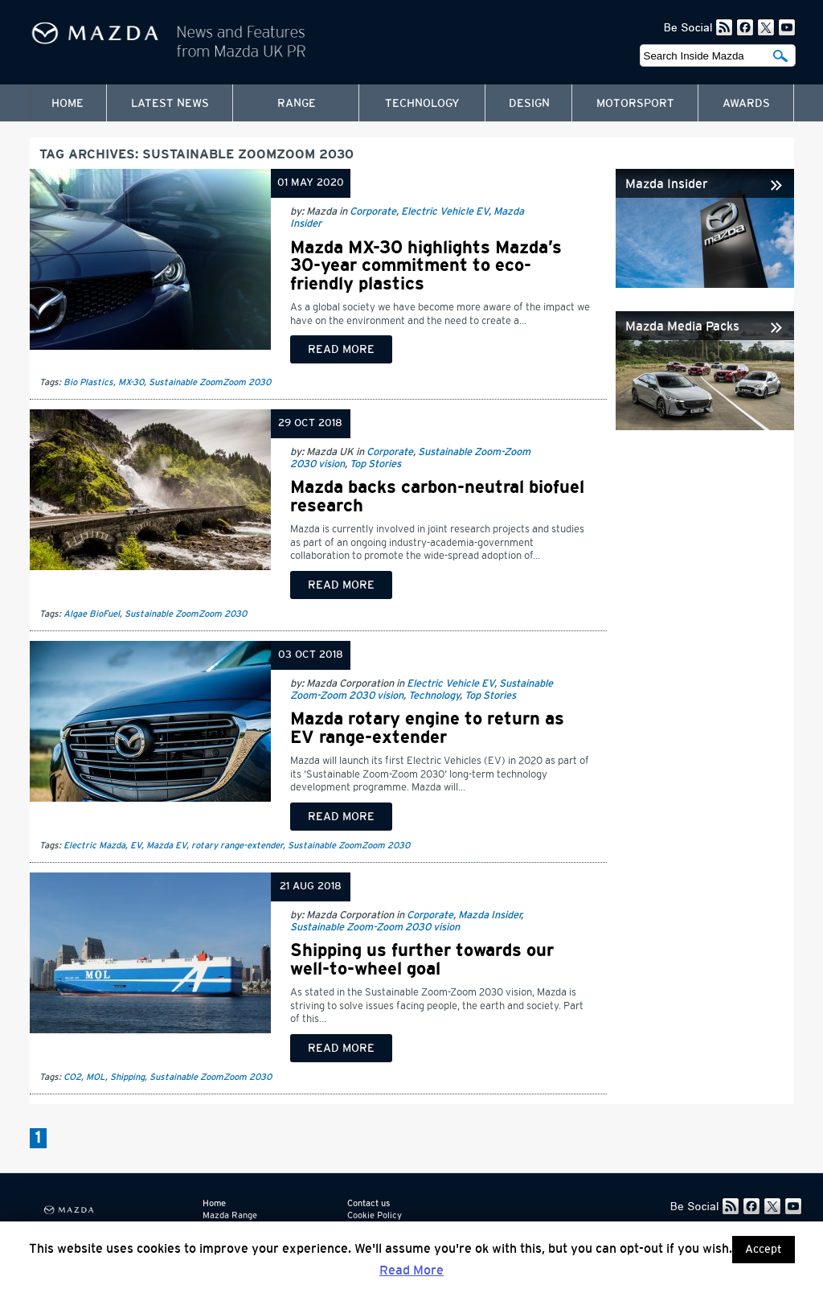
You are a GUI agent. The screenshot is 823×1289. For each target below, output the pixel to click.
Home (67, 103)
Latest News (170, 103)
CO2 (72, 1077)
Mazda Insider (489, 915)
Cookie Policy (374, 1215)
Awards (746, 103)
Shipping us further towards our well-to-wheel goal (422, 959)
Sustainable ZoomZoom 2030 (210, 382)
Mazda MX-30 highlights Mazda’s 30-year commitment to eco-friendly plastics (426, 266)
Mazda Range (230, 1215)
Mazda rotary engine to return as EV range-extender (427, 727)
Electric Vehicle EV (445, 212)
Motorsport (635, 103)
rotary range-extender (237, 845)
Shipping (127, 1077)
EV (135, 845)
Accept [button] (763, 1249)
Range (296, 103)
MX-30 (131, 382)
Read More (411, 1270)
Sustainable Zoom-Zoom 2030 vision (375, 927)
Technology (422, 103)
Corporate (373, 212)
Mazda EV (166, 845)
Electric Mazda (94, 845)
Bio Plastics (88, 382)
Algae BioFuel (91, 614)
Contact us (368, 1203)
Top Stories (375, 464)
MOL (95, 1077)
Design (529, 103)
